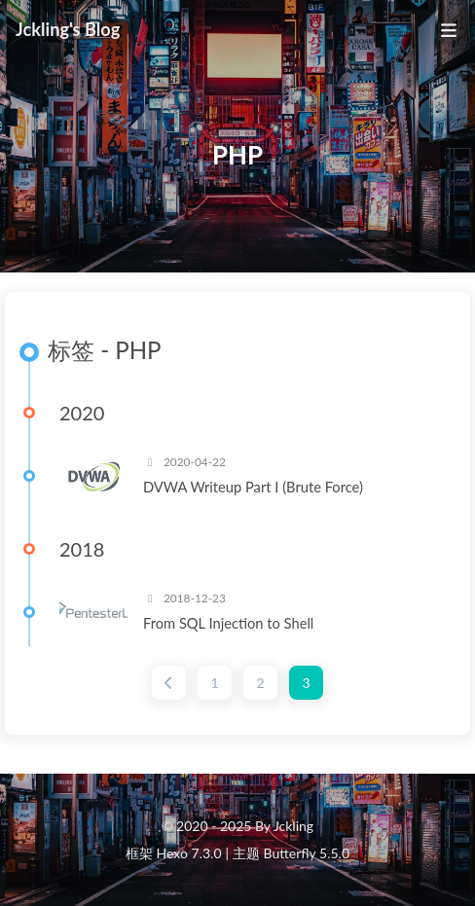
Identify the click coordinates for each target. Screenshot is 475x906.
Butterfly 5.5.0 (306, 853)
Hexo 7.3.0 (189, 853)
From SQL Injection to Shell (228, 623)
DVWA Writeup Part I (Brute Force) (253, 486)
